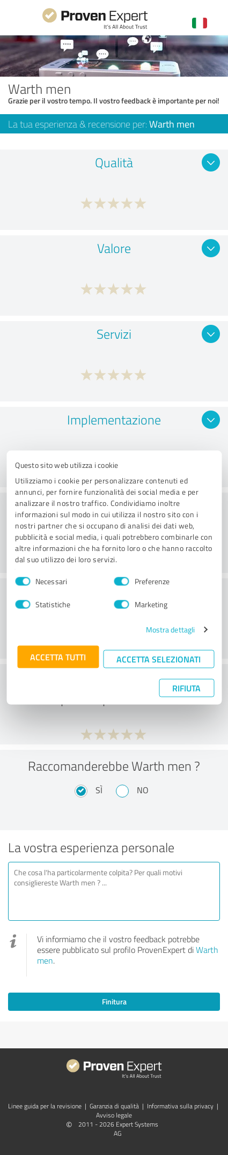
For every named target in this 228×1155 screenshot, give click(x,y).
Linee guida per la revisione (45, 1106)
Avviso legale (114, 1115)
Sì (98, 790)
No (143, 790)
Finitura (114, 1001)
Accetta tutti (58, 657)
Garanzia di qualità (114, 1106)
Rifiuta (186, 688)
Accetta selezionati (158, 659)
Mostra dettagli (170, 629)
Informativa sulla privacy (180, 1106)
